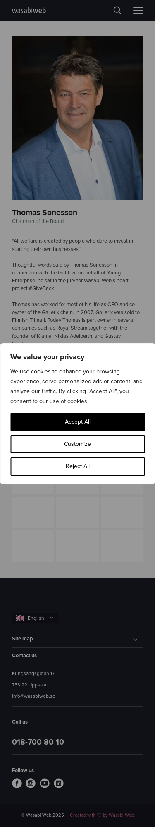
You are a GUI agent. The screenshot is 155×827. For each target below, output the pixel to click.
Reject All (78, 466)
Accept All (78, 421)
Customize (77, 443)
